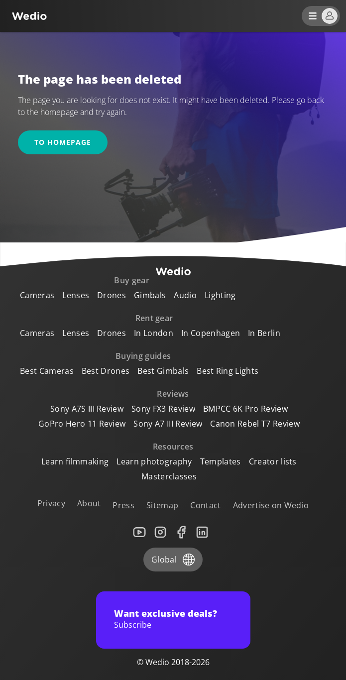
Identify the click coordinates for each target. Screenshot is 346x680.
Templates (220, 461)
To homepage (62, 142)
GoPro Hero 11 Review (81, 423)
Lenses (75, 295)
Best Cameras (47, 370)
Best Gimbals (163, 370)
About (89, 503)
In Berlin (264, 333)
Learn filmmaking (75, 461)
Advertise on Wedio (271, 505)
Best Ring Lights (227, 370)
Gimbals (150, 295)
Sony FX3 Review (163, 408)
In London (153, 333)
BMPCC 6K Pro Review (245, 408)
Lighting (220, 295)
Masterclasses (169, 476)
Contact (205, 505)
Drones (111, 295)
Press (123, 505)
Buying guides (143, 355)
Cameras (37, 295)
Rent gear (154, 318)
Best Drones (106, 370)
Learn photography (154, 461)
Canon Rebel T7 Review (255, 423)
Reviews (173, 393)
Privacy (51, 503)
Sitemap (162, 505)
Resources (173, 446)
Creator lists (273, 461)
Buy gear (131, 280)
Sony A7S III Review (86, 408)
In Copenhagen (210, 333)
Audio (185, 295)
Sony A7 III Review (167, 423)
